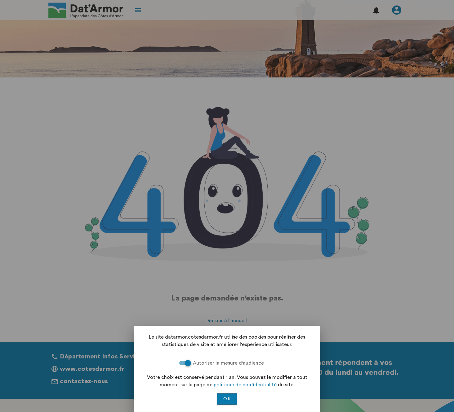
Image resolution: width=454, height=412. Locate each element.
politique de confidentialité (245, 384)
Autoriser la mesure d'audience (228, 363)
